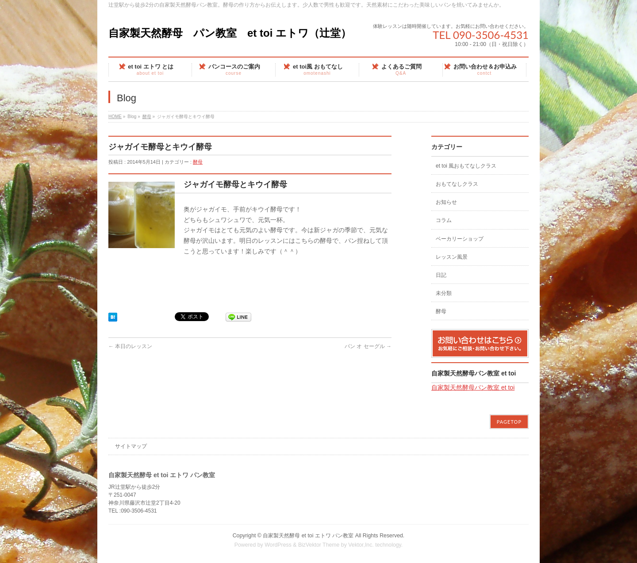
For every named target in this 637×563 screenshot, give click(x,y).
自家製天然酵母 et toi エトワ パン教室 (308, 535)
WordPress (278, 545)
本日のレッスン (130, 346)
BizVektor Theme (319, 545)
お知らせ (446, 202)
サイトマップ (131, 446)
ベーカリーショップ (460, 239)
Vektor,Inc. (361, 545)
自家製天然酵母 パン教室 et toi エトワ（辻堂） (229, 33)
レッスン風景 (452, 257)
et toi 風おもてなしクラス (466, 166)
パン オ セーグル (368, 346)
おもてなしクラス (457, 184)
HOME (115, 116)
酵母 (146, 116)
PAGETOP (509, 422)
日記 (441, 275)
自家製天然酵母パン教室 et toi (473, 373)
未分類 (444, 293)
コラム (444, 220)
